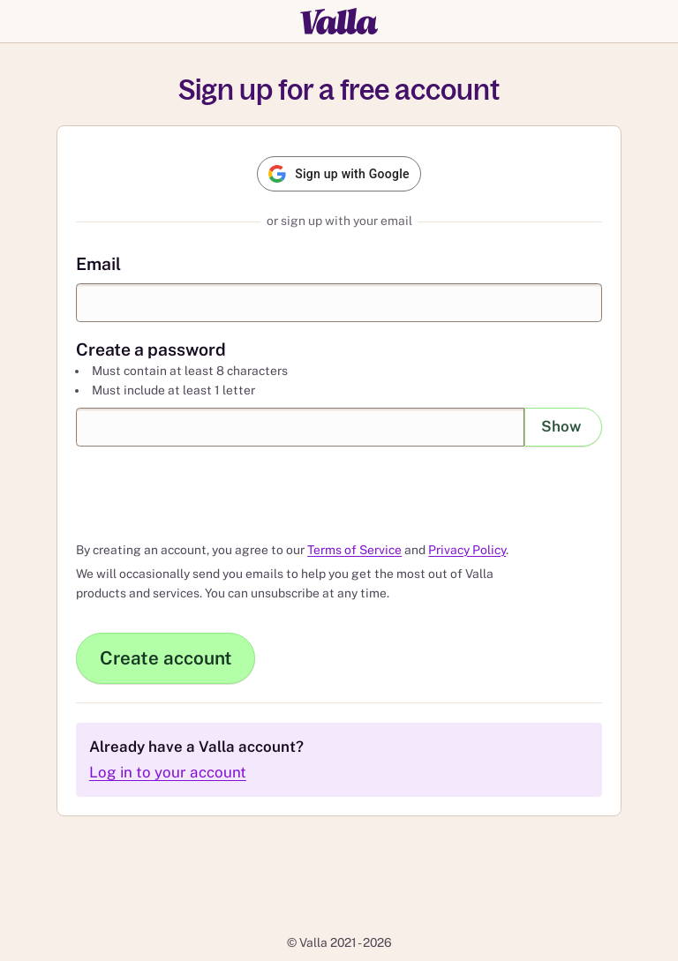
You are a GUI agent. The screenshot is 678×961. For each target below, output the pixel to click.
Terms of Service (354, 550)
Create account (166, 658)
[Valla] (339, 21)
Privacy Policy (467, 550)
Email (98, 262)
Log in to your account (167, 772)
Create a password (151, 348)
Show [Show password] (561, 426)
